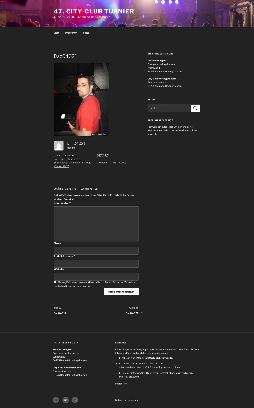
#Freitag (86, 162)
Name (58, 243)
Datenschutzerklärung (126, 400)
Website (59, 269)
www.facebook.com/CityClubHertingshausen (148, 367)
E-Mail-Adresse (64, 256)
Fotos (86, 32)
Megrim (71, 147)
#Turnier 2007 (61, 166)
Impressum (121, 383)
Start (56, 32)
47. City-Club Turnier (94, 11)
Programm (71, 32)
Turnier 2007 (70, 155)
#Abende (75, 162)
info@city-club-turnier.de (158, 357)
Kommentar (62, 203)
